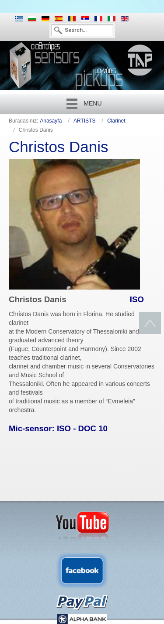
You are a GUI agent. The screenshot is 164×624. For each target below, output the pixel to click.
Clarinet (116, 121)
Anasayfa (51, 121)
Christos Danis (58, 146)
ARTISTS (84, 121)
